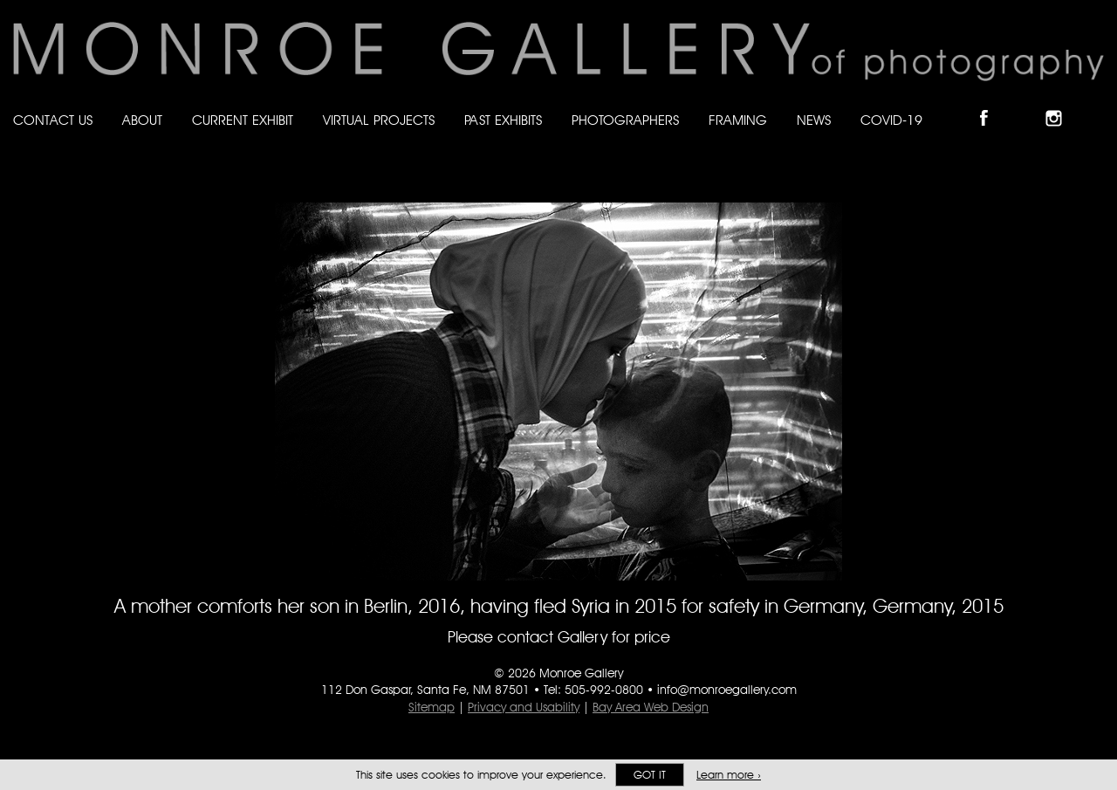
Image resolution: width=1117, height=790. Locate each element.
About (142, 120)
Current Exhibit (242, 120)
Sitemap (431, 707)
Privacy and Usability (523, 707)
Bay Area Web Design (651, 707)
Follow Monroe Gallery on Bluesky (1027, 103)
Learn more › (728, 774)
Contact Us (53, 120)
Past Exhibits (503, 120)
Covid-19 (891, 120)
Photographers (625, 120)
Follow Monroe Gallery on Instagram (1061, 103)
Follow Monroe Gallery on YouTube (1096, 103)
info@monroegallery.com (727, 690)
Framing (738, 120)
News (814, 120)
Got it (650, 774)
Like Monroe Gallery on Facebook (991, 103)
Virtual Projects (379, 120)
